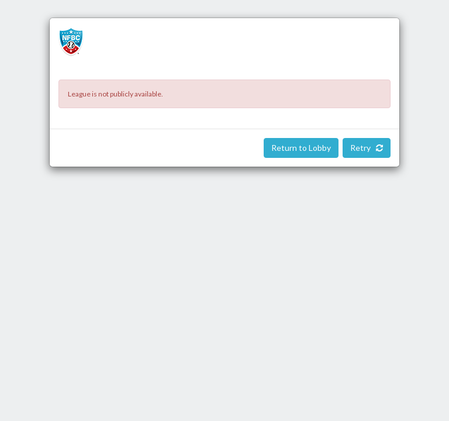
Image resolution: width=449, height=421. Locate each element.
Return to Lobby (301, 148)
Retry (366, 148)
